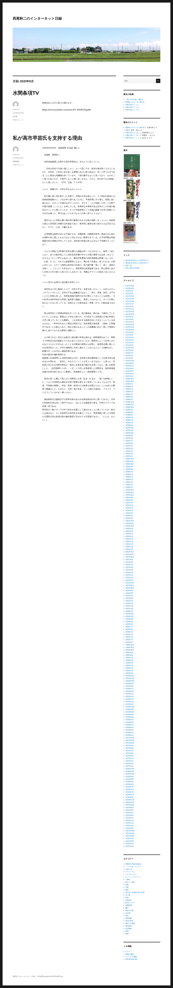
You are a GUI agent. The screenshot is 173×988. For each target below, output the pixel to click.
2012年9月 (129, 591)
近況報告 (128, 928)
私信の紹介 (129, 921)
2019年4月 (129, 392)
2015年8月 (129, 500)
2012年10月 (129, 588)
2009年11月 (129, 678)
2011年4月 (129, 634)
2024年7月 (129, 304)
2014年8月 (129, 531)
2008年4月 (129, 727)
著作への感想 (130, 923)
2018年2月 (129, 423)
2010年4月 (129, 665)
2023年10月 (129, 314)
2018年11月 (129, 405)
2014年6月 (129, 536)
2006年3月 (129, 792)
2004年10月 (130, 836)
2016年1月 (129, 487)
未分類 (15, 116)
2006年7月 (129, 782)
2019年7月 (129, 384)
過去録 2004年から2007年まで (137, 260)
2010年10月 (129, 650)
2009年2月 (129, 702)
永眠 (127, 130)
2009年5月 (129, 694)
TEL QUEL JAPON (132, 268)
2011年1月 (129, 642)
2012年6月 (129, 598)
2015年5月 (129, 508)
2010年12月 (129, 645)
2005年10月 (129, 805)
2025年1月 (129, 293)
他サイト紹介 (130, 882)
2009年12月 (129, 676)
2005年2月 (129, 826)
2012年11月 (129, 585)
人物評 (127, 879)
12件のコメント (18, 120)
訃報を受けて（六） (132, 110)
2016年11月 (129, 461)
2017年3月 (129, 451)
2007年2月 (129, 764)
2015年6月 (129, 505)
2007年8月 (129, 748)
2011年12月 (129, 614)
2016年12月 (129, 459)
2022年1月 (129, 345)
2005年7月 (129, 813)
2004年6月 (129, 846)
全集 (127, 885)
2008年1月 (129, 735)
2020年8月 (129, 363)
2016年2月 (129, 485)
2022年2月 (129, 343)
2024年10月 (129, 301)
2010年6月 (129, 660)
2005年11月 (129, 802)
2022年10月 (129, 330)
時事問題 (16, 161)
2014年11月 (129, 523)
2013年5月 (129, 570)
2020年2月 (129, 374)
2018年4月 (129, 420)
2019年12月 (129, 379)
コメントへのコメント (133, 877)
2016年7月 (129, 472)
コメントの (131, 957)
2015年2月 (129, 516)
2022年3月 (129, 340)
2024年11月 (129, 299)
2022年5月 (129, 337)
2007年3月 (129, 761)
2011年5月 (129, 632)
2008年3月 (129, 730)
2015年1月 (129, 518)
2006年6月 (129, 784)
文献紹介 (128, 900)
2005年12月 (129, 800)
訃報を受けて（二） (132, 138)
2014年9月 (129, 529)
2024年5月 (129, 306)
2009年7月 (129, 689)
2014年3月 (129, 544)
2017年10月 (129, 433)
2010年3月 (129, 668)
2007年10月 (129, 743)
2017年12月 (129, 428)
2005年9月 (129, 807)
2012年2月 (129, 609)
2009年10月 (129, 681)
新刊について (130, 903)
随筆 (127, 931)
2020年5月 (129, 371)
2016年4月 (129, 479)
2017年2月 (129, 454)
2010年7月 (129, 658)
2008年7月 (129, 720)
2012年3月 (129, 606)
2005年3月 (129, 823)
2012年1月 (129, 611)
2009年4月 (129, 696)
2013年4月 (129, 572)
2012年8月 (129, 593)
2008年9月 (129, 714)
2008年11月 (129, 709)
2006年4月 (129, 789)
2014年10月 (129, 526)
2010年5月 (129, 663)
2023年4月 (129, 322)
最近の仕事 (129, 910)
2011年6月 (129, 629)
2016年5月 (129, 477)
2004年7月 (129, 844)
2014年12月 (129, 521)
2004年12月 (130, 831)
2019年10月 (129, 381)
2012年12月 (129, 583)
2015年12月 (129, 490)
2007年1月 (129, 766)
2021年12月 (129, 348)
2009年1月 (129, 704)
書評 (127, 908)
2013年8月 (129, 562)
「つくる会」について (133, 866)
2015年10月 (129, 495)
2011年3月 (129, 637)
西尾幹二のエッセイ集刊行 (135, 102)
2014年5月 (129, 539)
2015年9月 (129, 498)
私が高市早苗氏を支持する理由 (47, 138)
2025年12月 (129, 286)
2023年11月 (129, 312)
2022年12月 (129, 324)
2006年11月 (129, 771)
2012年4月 (129, 603)
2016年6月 (129, 474)
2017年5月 (129, 446)
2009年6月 (129, 691)
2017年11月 (129, 430)
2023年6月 (129, 319)
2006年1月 (129, 797)
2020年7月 (129, 366)
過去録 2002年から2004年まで (137, 263)
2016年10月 (129, 464)
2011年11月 (129, 616)
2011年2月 (129, 640)
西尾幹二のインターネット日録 (37, 18)
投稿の (129, 954)
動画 (127, 890)
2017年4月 (129, 448)
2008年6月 (129, 722)
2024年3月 (129, 309)
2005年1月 (129, 828)
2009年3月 (129, 699)
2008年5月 (129, 725)
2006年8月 (129, 779)
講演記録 (128, 926)
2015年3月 (129, 513)
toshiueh (16, 109)
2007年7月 (129, 751)
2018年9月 (129, 410)
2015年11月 (129, 492)
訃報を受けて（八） (132, 105)
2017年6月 (129, 443)
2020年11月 (129, 361)
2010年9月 (129, 652)
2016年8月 (129, 469)
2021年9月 (129, 350)
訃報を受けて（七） (132, 107)
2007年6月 (129, 753)
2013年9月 (129, 560)
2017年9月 (129, 436)
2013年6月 (129, 567)
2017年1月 (129, 456)
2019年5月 (129, 389)
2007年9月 (129, 745)
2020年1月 (129, 376)
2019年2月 (129, 397)
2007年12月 (129, 738)
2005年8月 (129, 810)
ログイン (128, 951)
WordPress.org (131, 959)
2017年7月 (129, 441)
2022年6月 (129, 335)
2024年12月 (129, 296)
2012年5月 (129, 601)
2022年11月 (129, 327)
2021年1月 (129, 358)
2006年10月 (129, 774)
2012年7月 (129, 596)
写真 (127, 887)
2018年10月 (129, 407)
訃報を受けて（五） (132, 133)
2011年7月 (129, 627)
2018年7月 (129, 415)
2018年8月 (129, 412)
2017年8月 (129, 438)
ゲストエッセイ (131, 874)
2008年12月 (129, 707)
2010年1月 (129, 673)
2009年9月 (129, 683)
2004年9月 (129, 838)
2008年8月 (129, 717)
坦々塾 (127, 895)
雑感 (127, 934)
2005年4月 (129, 820)
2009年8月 (129, 686)
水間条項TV (26, 93)
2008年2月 (129, 733)
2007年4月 (129, 758)
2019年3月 (129, 394)
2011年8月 (129, 624)
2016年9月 (129, 467)
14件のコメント (18, 165)
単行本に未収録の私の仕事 (135, 892)
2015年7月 (129, 503)
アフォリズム (130, 872)
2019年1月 (129, 399)
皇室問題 (128, 918)
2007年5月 (129, 756)
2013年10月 (129, 557)
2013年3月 (129, 575)
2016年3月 (129, 482)
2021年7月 (129, 353)
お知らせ (128, 869)
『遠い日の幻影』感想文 (134, 99)
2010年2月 (129, 671)
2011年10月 (129, 619)
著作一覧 (128, 265)
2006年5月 (129, 787)
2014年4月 (129, 541)
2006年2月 (129, 795)
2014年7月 (129, 534)
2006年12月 (129, 769)
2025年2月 (129, 291)
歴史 (127, 916)
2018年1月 (129, 425)
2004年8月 (129, 841)
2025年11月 (129, 288)
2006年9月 (129, 776)
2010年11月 (129, 647)
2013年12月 (129, 552)
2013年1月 (129, 580)
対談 (127, 897)
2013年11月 (129, 554)
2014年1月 (129, 549)
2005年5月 (129, 818)
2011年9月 (129, 621)
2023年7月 (129, 317)
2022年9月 (129, 332)
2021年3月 (129, 355)
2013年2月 (129, 578)
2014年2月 (129, 547)
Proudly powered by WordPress (50, 976)
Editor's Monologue (133, 864)
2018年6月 (129, 417)
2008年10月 (129, 712)
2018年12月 (129, 402)
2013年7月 (129, 565)
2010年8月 (129, 655)
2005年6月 (129, 815)
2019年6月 (129, 386)
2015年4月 (129, 510)
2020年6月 (129, 368)
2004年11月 (129, 833)
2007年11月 (129, 740)
